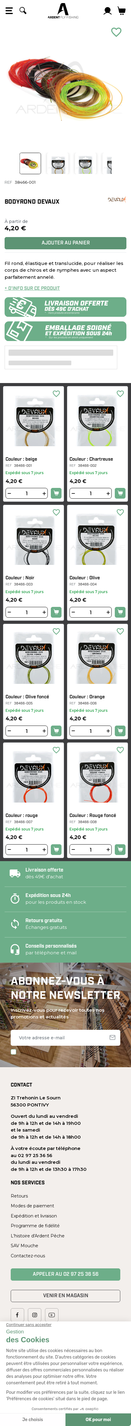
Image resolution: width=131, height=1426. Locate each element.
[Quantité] (27, 493)
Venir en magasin (65, 1296)
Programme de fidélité (35, 1226)
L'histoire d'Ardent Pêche (38, 1236)
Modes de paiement (32, 1206)
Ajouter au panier (66, 243)
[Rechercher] (23, 10)
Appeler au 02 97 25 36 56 (66, 1274)
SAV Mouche (24, 1245)
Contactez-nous (28, 1256)
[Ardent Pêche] (63, 10)
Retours (19, 1196)
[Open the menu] (9, 10)
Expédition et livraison (34, 1216)
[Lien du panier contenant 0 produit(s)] (121, 10)
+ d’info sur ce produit (32, 288)
